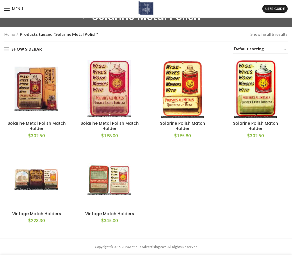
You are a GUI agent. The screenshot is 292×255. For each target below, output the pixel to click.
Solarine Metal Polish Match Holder (37, 126)
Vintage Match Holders (36, 213)
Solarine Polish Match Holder (182, 126)
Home (9, 34)
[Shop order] (260, 50)
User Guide (275, 8)
